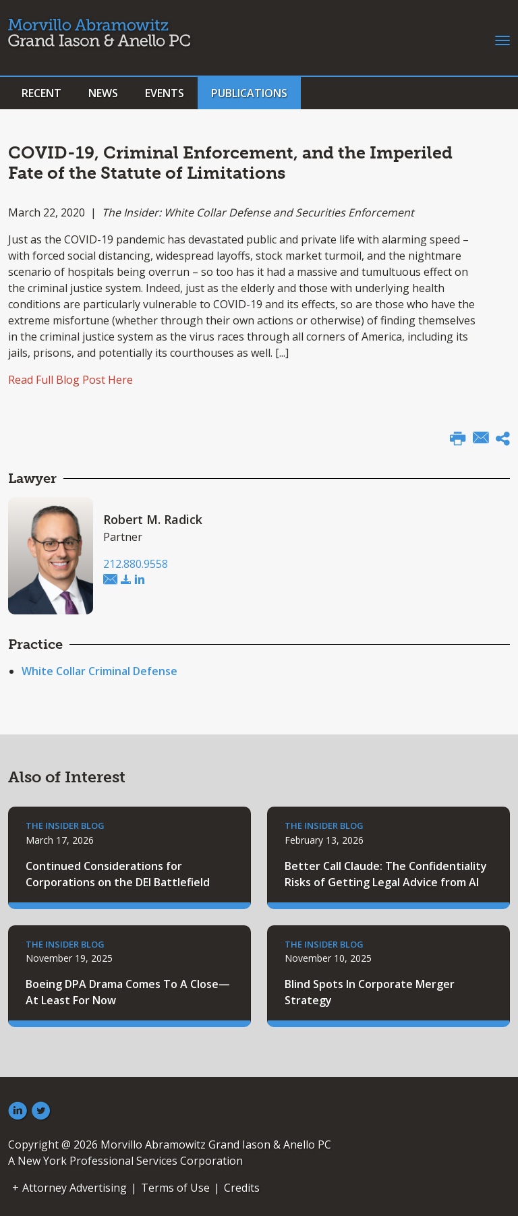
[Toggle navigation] (502, 39)
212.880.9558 (135, 563)
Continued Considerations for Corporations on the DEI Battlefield (118, 874)
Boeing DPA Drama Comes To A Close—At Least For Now (128, 992)
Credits (242, 1187)
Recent (41, 93)
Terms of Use (175, 1187)
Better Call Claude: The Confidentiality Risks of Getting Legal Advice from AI (386, 874)
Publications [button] (249, 93)
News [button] (103, 93)
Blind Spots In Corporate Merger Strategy (370, 992)
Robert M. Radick (152, 519)
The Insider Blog (65, 825)
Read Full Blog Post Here (70, 379)
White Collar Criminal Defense (99, 671)
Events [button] (164, 93)
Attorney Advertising (74, 1187)
